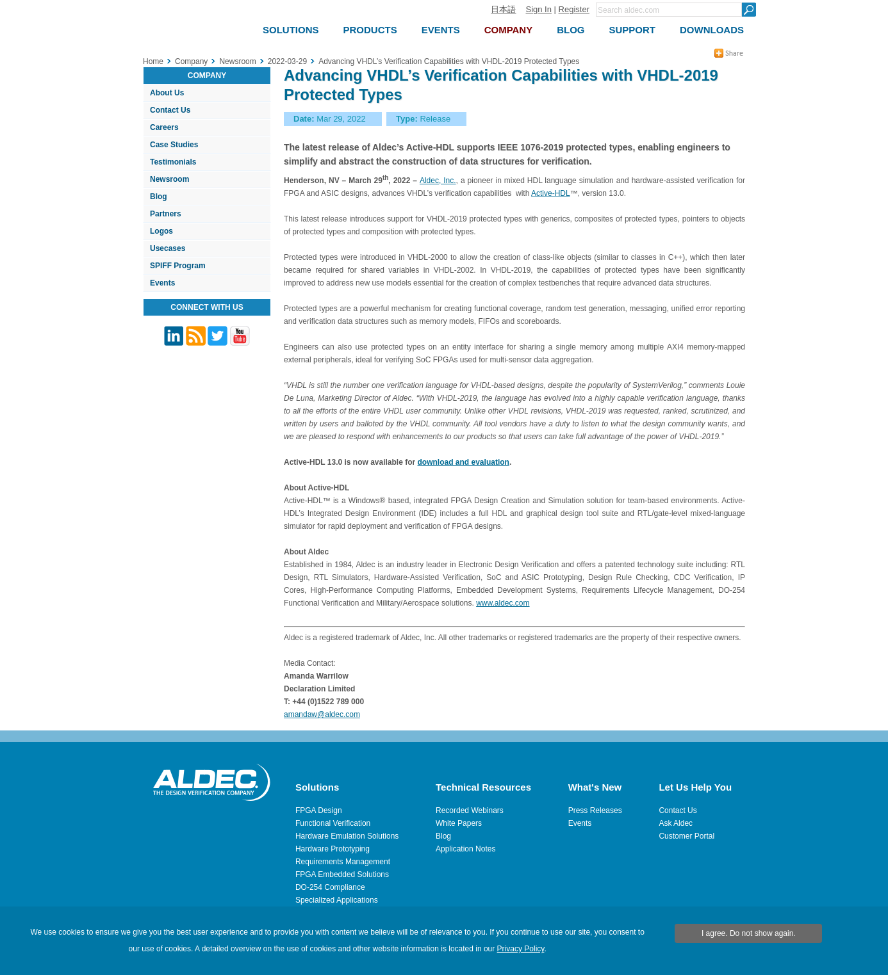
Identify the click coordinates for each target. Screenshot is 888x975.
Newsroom (169, 179)
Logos (161, 231)
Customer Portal (686, 836)
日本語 (503, 9)
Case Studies (174, 144)
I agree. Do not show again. (749, 933)
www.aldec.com (502, 603)
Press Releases (595, 810)
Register (574, 9)
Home (153, 61)
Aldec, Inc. (438, 180)
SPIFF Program (178, 265)
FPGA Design (318, 810)
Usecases (167, 248)
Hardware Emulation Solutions (347, 836)
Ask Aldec (676, 823)
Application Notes (465, 848)
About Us (167, 92)
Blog (158, 196)
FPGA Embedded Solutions (342, 874)
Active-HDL (550, 193)
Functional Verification (332, 823)
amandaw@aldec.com (322, 714)
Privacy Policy (521, 948)
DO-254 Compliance (330, 887)
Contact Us (170, 110)
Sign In (538, 9)
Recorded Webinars (470, 810)
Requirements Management (342, 861)
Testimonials (173, 161)
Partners (165, 213)
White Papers (459, 823)
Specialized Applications (336, 900)
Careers (164, 127)
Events (162, 282)
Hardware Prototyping (332, 848)
